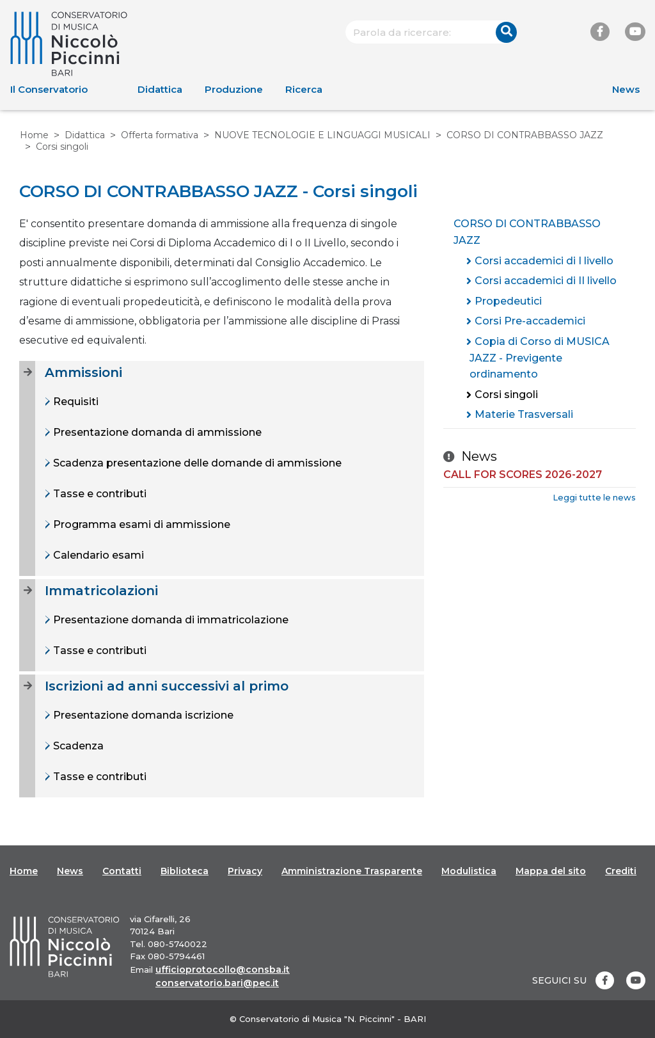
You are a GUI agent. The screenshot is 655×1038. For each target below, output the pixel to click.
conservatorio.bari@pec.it (217, 983)
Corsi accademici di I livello (544, 261)
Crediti (620, 871)
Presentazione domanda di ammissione (156, 432)
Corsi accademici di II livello (546, 281)
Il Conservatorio (49, 89)
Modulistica (468, 871)
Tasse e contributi (98, 494)
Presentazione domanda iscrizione (142, 715)
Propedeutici (508, 301)
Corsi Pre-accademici (530, 321)
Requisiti (75, 401)
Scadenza (77, 746)
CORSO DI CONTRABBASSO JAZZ (524, 135)
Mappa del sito (551, 871)
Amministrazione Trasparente (351, 871)
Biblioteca (185, 871)
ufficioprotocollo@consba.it (222, 969)
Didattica (160, 89)
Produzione (234, 89)
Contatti (121, 871)
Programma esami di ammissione (140, 524)
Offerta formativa (159, 135)
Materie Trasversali (524, 414)
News (626, 89)
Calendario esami (97, 555)
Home (34, 135)
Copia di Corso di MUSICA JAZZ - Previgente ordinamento (540, 357)
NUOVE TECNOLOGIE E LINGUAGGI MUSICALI (322, 135)
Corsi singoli (506, 394)
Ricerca (303, 89)
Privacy (245, 871)
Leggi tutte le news (594, 497)
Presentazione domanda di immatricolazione (169, 620)
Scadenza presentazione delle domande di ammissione (196, 463)
